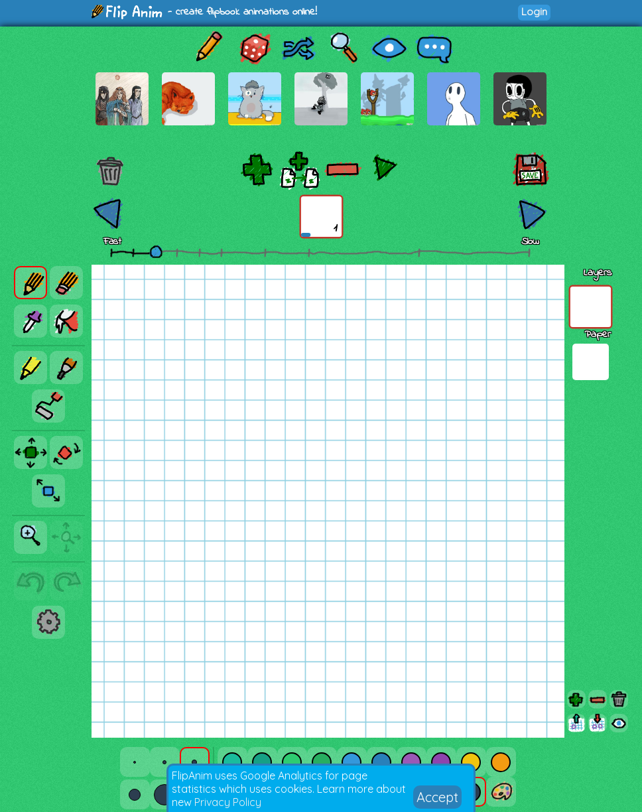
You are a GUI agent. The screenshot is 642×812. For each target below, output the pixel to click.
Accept (437, 797)
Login (534, 11)
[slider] (155, 251)
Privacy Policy (227, 802)
